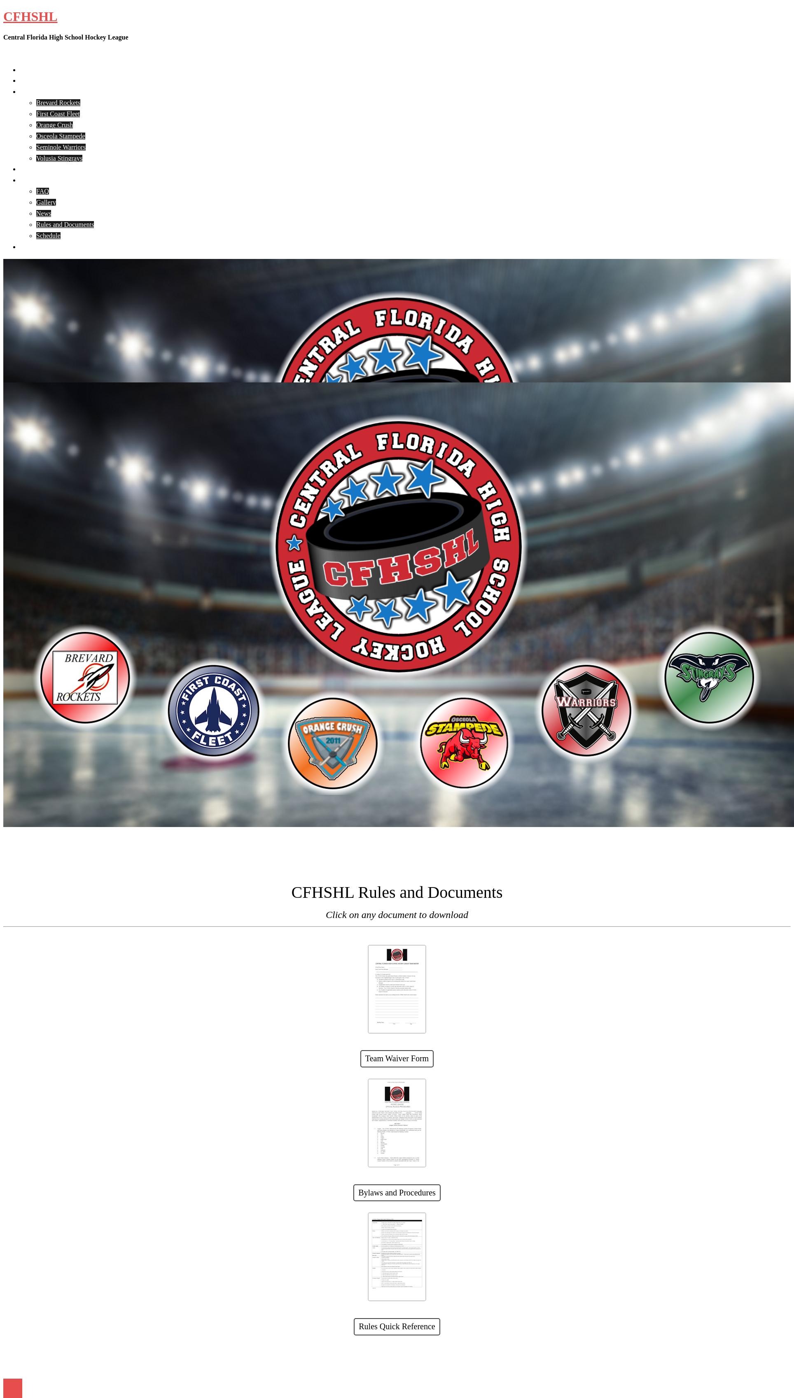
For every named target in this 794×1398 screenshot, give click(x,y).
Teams (28, 91)
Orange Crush (54, 124)
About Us (32, 80)
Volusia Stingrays (59, 158)
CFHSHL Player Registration (58, 168)
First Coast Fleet (58, 113)
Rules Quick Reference (397, 1326)
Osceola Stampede (60, 136)
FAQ (42, 191)
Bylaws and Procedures (397, 1192)
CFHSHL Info (38, 180)
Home (28, 69)
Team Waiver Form (397, 1058)
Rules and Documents (65, 224)
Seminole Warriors (61, 147)
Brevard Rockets (58, 102)
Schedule (48, 235)
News (43, 213)
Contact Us (34, 246)
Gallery (46, 202)
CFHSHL (30, 16)
